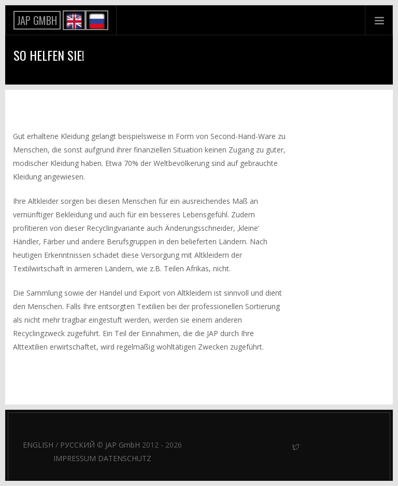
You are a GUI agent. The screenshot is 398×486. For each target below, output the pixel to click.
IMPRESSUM (74, 458)
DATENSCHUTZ (124, 458)
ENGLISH (38, 445)
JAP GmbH (122, 445)
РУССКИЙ (77, 445)
